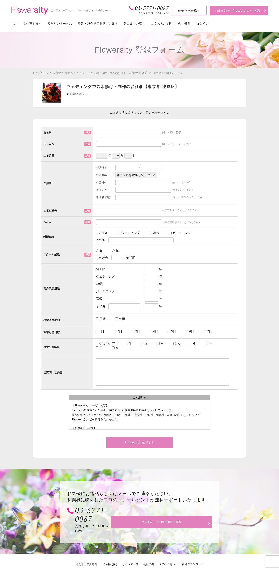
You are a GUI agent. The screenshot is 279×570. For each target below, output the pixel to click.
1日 (100, 331)
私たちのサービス (59, 23)
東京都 (57, 72)
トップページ (40, 72)
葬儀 (154, 233)
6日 (190, 331)
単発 (100, 319)
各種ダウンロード (193, 551)
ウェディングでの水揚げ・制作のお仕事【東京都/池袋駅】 (113, 72)
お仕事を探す (32, 23)
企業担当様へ (167, 551)
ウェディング (129, 233)
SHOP (102, 233)
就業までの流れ (134, 23)
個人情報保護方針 (86, 551)
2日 (118, 331)
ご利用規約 (110, 551)
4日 (154, 331)
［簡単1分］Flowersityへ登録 (236, 10)
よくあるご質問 (161, 23)
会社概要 (184, 23)
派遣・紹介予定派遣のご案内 (98, 23)
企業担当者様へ (189, 10)
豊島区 (69, 72)
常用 (120, 319)
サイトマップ (130, 551)
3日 (136, 331)
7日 (208, 331)
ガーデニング (180, 233)
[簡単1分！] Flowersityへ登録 (169, 514)
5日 (172, 331)
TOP (14, 23)
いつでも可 (105, 343)
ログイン (202, 23)
